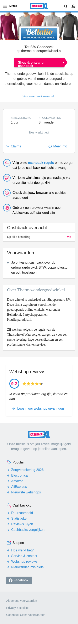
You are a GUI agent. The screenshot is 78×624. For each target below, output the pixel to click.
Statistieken (19, 518)
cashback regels (41, 162)
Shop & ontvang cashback (31, 64)
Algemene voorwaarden (21, 600)
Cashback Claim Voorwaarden (25, 615)
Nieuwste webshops (26, 492)
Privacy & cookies (17, 607)
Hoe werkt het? (22, 550)
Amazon (17, 481)
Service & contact (24, 556)
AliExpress (19, 486)
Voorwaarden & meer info (39, 96)
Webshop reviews (24, 561)
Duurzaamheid (22, 513)
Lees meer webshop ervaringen (40, 408)
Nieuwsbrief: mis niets (27, 567)
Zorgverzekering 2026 (27, 470)
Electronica (19, 475)
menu (10, 6)
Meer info (60, 146)
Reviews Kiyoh (22, 524)
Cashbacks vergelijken (28, 529)
